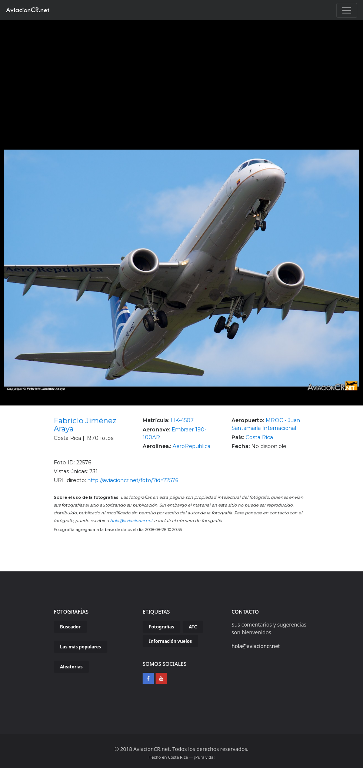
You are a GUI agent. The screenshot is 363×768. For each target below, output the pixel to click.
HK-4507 (182, 420)
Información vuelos (170, 641)
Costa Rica (259, 437)
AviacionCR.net (27, 10)
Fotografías (161, 627)
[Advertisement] (181, 75)
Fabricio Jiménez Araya (85, 424)
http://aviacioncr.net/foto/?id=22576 (132, 480)
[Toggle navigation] (346, 10)
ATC (193, 627)
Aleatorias (71, 667)
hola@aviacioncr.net (131, 520)
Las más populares (80, 647)
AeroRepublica (191, 446)
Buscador (70, 627)
